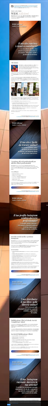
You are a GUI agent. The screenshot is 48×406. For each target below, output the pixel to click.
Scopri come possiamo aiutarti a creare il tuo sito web (25, 187)
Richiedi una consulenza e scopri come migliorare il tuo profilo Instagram (25, 271)
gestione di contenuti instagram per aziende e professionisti (29, 6)
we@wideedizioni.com (19, 116)
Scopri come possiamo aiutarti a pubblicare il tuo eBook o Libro (25, 351)
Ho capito (9, 404)
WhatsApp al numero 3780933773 (34, 116)
